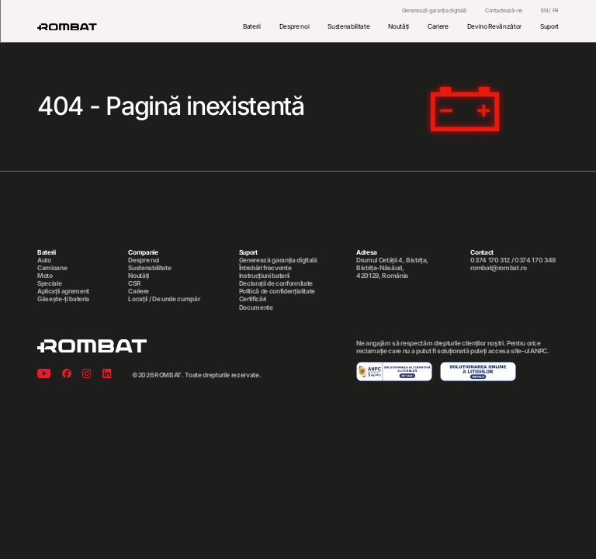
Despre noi (294, 26)
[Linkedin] (107, 374)
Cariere (438, 26)
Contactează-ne (503, 11)
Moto (45, 276)
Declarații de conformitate (276, 283)
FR (556, 10)
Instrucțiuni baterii (264, 276)
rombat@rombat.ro (498, 268)
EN (544, 10)
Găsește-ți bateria (63, 299)
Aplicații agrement (63, 291)
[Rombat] (67, 27)
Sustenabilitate (348, 26)
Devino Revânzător (494, 26)
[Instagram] (87, 374)
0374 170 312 (490, 260)
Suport (549, 26)
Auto (44, 260)
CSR (134, 283)
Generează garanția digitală (434, 11)
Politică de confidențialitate (277, 291)
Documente (256, 307)
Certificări (252, 299)
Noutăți (398, 26)
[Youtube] (44, 374)
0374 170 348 (535, 260)
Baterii (252, 26)
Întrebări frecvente (265, 268)
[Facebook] (66, 374)
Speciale (49, 283)
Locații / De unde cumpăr (163, 299)
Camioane (52, 268)
